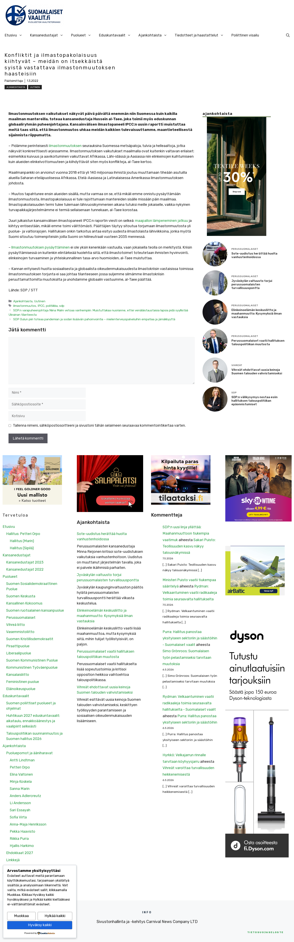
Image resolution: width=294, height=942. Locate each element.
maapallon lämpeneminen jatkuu (161, 220)
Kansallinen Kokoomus (24, 603)
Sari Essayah (20, 810)
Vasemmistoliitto (20, 632)
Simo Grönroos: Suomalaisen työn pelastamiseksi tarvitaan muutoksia (187, 657)
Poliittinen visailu (245, 35)
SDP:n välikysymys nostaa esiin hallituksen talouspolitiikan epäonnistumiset (254, 400)
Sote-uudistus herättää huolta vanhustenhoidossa (254, 255)
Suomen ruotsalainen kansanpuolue (35, 610)
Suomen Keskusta (20, 596)
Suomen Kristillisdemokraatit (29, 639)
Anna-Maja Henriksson (28, 824)
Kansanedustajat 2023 (25, 562)
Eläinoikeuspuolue (20, 689)
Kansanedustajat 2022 (25, 569)
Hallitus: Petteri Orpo (23, 534)
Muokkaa (21, 916)
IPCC (41, 306)
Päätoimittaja (14, 81)
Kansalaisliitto (17, 674)
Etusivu (15, 35)
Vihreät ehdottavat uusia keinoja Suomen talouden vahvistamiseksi (256, 371)
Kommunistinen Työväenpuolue (32, 667)
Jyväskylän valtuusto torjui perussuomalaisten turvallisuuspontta (251, 284)
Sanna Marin (19, 789)
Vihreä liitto (15, 625)
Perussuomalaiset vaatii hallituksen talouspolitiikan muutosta (257, 342)
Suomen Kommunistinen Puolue (32, 660)
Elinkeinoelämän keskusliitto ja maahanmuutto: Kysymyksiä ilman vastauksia (256, 313)
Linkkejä (13, 860)
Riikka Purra (19, 838)
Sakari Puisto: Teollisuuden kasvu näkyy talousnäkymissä (189, 546)
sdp (61, 306)
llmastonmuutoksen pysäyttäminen (40, 247)
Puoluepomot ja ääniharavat (29, 753)
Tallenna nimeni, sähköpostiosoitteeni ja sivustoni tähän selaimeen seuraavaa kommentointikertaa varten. (99, 425)
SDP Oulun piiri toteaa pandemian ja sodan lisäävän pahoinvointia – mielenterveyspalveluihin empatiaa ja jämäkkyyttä (94, 319)
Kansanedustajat (48, 35)
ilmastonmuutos (24, 306)
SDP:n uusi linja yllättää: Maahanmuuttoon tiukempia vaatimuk (186, 533)
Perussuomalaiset (20, 617)
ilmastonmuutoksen (65, 146)
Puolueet (83, 35)
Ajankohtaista (154, 35)
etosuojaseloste (265, 932)
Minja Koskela (21, 781)
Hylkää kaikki (55, 916)
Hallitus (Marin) (22, 541)
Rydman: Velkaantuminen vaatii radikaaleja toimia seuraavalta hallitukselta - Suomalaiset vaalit (189, 703)
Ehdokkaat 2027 (19, 853)
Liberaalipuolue (18, 653)
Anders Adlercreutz (25, 796)
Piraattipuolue (17, 646)
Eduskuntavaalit (117, 35)
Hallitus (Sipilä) (22, 548)
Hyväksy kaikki (40, 925)
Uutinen (35, 87)
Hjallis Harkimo (22, 846)
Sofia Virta (18, 817)
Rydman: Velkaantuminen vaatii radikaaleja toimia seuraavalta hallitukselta (190, 592)
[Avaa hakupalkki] (287, 35)
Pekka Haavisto (22, 831)
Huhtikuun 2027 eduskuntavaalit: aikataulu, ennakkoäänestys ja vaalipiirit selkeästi (33, 720)
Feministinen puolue (22, 682)
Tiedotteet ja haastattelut (201, 35)
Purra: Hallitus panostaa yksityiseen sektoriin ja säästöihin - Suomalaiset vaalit (190, 638)
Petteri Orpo (20, 767)
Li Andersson (20, 803)
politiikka (52, 306)
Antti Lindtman (22, 760)
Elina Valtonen (21, 774)
